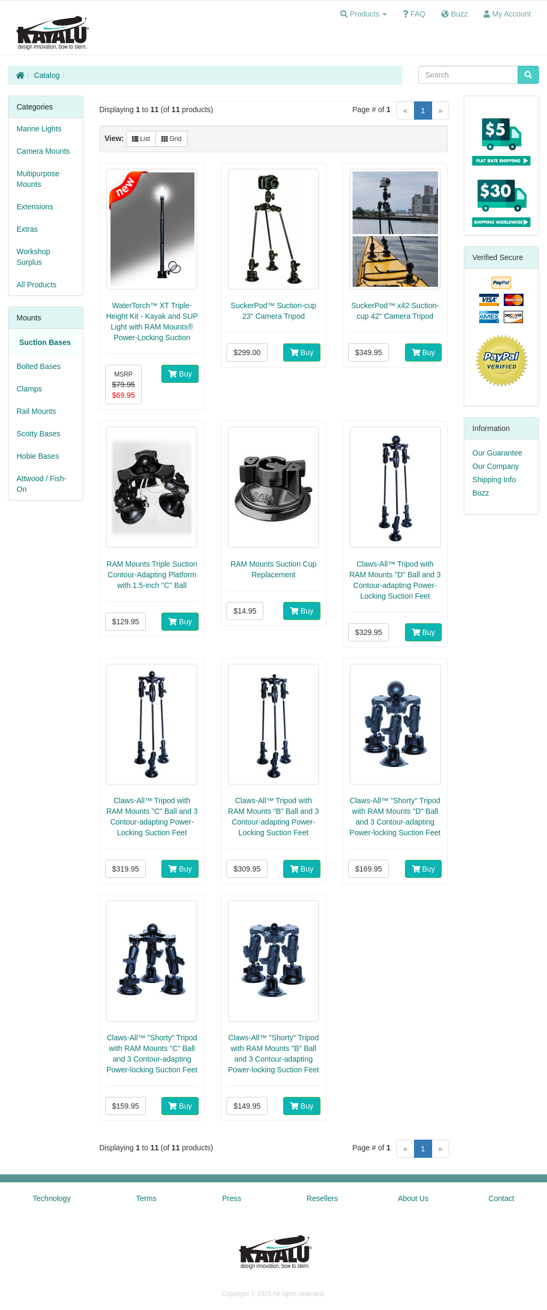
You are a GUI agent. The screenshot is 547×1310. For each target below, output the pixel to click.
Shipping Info (494, 479)
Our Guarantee (497, 453)
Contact (501, 1198)
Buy (180, 374)
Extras (27, 229)
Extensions (35, 206)
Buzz (480, 493)
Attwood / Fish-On (41, 483)
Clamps (29, 389)
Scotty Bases (38, 433)
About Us (413, 1198)
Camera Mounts (43, 151)
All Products (37, 284)
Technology (52, 1198)
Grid (171, 139)
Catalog (47, 75)
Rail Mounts (36, 411)
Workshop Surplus (33, 256)
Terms (146, 1198)
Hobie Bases (38, 456)
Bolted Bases (39, 366)
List (141, 139)
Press (231, 1198)
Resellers (322, 1198)
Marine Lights (39, 128)
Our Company (495, 466)
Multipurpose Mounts (38, 179)
